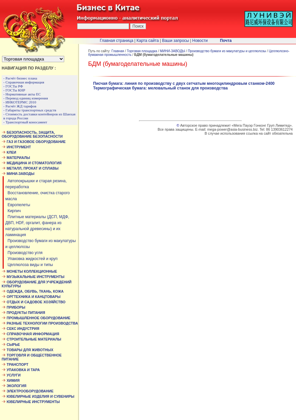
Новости (200, 40)
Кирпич (13, 211)
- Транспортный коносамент (25, 122)
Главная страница (116, 40)
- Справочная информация (23, 82)
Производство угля (24, 252)
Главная (117, 51)
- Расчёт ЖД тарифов (19, 106)
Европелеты (17, 205)
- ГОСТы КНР (14, 90)
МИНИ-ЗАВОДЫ (172, 51)
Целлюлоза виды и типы (29, 264)
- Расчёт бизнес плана (20, 78)
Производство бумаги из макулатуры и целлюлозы (227, 51)
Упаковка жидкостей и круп (31, 258)
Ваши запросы (175, 40)
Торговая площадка (142, 51)
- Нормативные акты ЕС (22, 94)
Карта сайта (148, 40)
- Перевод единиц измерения (25, 98)
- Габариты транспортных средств (29, 110)
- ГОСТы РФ (13, 86)
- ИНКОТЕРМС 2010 (19, 102)
